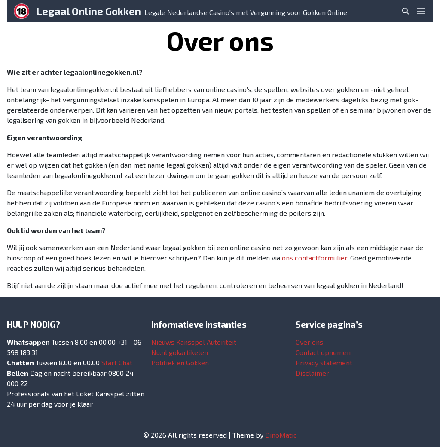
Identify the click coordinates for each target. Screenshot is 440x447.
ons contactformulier (314, 258)
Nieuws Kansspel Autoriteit (193, 342)
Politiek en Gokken (180, 362)
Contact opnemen (323, 352)
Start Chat (116, 362)
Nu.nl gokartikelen (179, 352)
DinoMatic (281, 435)
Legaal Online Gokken (88, 11)
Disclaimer (312, 373)
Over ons (309, 342)
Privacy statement (324, 362)
